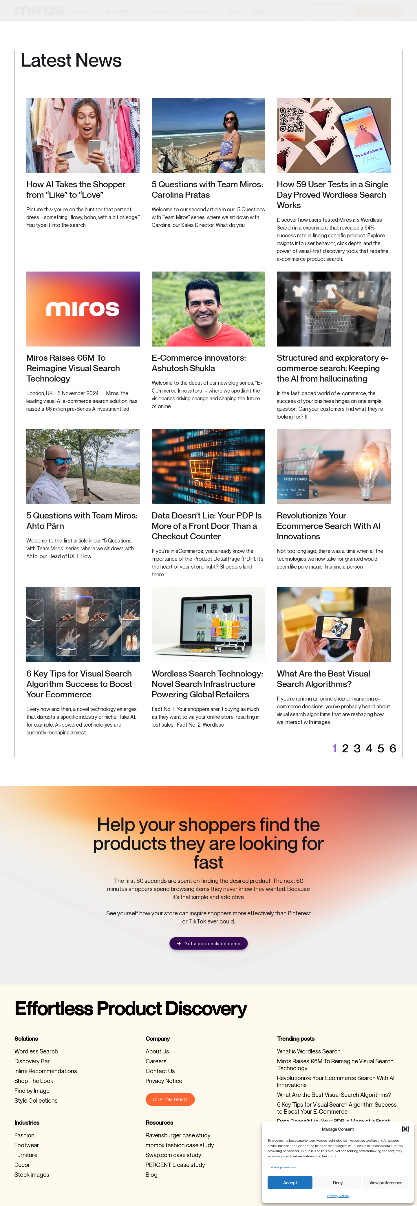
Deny (338, 1182)
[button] (405, 1129)
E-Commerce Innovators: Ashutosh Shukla (199, 362)
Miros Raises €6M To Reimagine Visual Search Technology (73, 368)
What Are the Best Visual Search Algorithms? (323, 678)
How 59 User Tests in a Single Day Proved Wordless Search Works (332, 194)
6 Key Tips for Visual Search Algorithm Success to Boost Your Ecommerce (79, 683)
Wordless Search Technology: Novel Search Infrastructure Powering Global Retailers (207, 683)
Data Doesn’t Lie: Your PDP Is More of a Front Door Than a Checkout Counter (207, 525)
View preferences (386, 1182)
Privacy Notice (338, 1196)
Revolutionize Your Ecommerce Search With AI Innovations (329, 525)
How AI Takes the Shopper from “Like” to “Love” (76, 189)
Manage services (283, 1167)
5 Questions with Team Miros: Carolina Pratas (207, 189)
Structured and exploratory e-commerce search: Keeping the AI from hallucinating (332, 368)
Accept (290, 1182)
